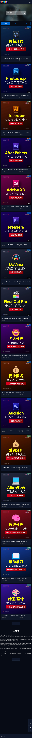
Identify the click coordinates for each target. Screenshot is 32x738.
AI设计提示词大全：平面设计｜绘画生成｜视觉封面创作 (14, 616)
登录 (30, 2)
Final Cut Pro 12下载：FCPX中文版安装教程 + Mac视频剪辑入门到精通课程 (16, 318)
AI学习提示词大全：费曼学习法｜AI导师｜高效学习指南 (14, 578)
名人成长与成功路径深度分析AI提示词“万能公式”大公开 (14, 355)
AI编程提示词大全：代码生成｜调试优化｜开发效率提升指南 (15, 504)
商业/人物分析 (6, 357)
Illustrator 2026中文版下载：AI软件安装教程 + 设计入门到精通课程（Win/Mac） (16, 132)
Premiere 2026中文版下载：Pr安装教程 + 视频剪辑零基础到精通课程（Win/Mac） (16, 244)
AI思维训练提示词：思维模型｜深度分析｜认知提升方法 (14, 541)
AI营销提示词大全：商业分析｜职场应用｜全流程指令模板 (15, 467)
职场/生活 (5, 469)
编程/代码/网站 (6, 59)
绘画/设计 (5, 617)
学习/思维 (5, 543)
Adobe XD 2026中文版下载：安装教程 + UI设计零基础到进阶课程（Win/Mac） (16, 206)
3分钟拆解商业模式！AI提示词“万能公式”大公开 (13, 392)
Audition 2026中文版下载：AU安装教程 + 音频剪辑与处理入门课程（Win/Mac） (16, 430)
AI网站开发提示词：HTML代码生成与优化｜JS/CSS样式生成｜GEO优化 (16, 58)
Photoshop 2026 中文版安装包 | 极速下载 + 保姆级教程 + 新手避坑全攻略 (16, 95)
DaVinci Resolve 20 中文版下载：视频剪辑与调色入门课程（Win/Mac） (16, 281)
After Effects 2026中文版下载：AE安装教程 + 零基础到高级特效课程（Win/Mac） (16, 169)
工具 (4, 97)
